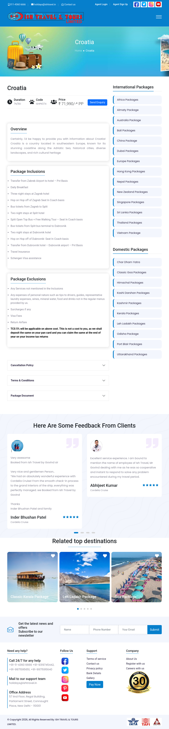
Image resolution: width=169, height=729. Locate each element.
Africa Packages (127, 100)
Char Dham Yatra (128, 262)
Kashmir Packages (129, 303)
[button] (76, 532)
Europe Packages (128, 161)
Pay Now (95, 684)
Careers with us (135, 668)
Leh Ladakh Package (79, 597)
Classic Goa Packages (131, 272)
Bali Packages (126, 130)
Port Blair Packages (129, 344)
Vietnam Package (128, 233)
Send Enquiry (97, 102)
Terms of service (96, 658)
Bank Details (93, 673)
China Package (127, 141)
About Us (131, 658)
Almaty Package (128, 110)
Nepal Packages (127, 182)
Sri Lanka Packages (129, 212)
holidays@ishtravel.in (23, 683)
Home (78, 50)
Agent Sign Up (120, 4)
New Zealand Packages (132, 192)
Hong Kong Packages (131, 171)
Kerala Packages (128, 313)
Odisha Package (128, 334)
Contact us (69, 4)
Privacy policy (94, 668)
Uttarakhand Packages (132, 354)
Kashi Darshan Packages (133, 293)
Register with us (135, 663)
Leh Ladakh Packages (131, 324)
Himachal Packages (130, 283)
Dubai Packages (127, 151)
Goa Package (125, 597)
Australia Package (129, 120)
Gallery (90, 678)
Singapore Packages (130, 202)
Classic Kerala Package (29, 597)
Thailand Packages (129, 223)
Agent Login (101, 4)
